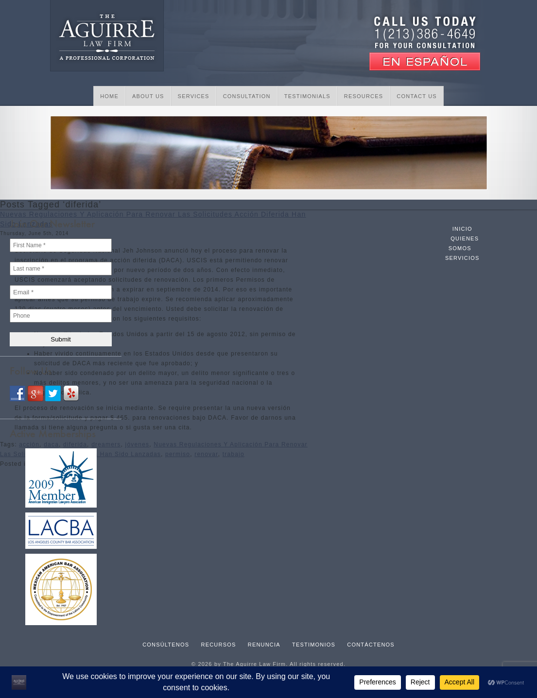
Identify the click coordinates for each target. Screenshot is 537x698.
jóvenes (137, 444)
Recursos (218, 644)
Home (109, 96)
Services (193, 96)
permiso (177, 454)
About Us (148, 96)
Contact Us (417, 96)
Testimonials (307, 96)
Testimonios (313, 644)
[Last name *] (61, 268)
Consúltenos (165, 644)
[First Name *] (61, 245)
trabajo (233, 454)
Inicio (462, 229)
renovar (206, 454)
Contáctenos (371, 644)
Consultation (247, 96)
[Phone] (61, 316)
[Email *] (61, 292)
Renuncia (264, 644)
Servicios (462, 258)
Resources (363, 96)
